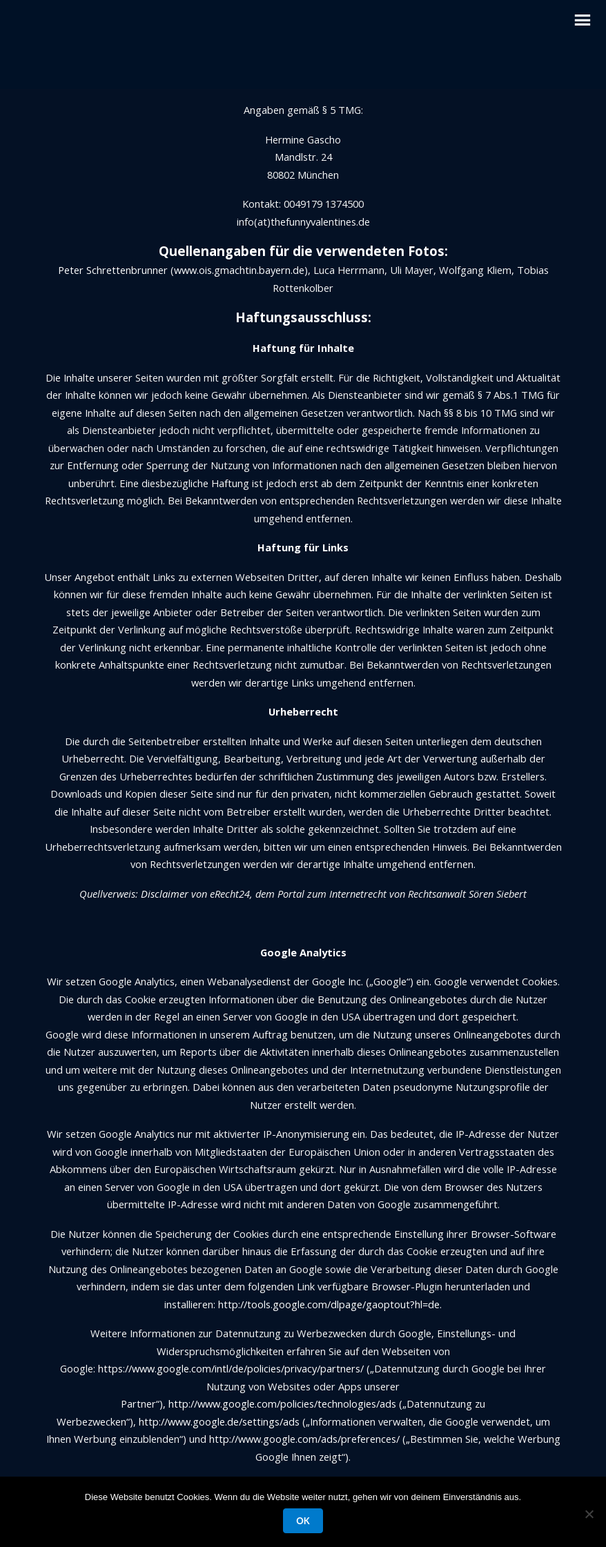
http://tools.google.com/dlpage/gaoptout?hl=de (329, 1304)
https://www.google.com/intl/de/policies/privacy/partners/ (231, 1368)
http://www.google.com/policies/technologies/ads (282, 1403)
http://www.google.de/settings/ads (218, 1421)
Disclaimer (164, 893)
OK (302, 1520)
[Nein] (589, 1514)
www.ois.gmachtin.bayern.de (239, 270)
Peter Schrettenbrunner (113, 270)
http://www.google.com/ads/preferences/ (304, 1439)
